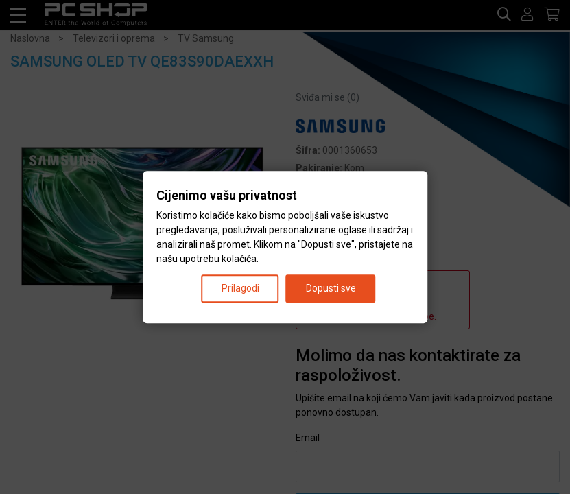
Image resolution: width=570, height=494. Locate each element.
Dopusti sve (331, 288)
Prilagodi (240, 288)
